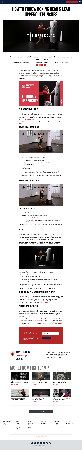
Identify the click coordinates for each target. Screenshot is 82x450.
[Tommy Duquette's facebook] (19, 359)
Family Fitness (30, 424)
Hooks (20, 123)
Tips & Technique (18, 428)
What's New (56, 423)
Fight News (43, 421)
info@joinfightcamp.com (71, 423)
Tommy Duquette (64, 62)
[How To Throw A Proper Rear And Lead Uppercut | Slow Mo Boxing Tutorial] (41, 93)
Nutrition (29, 427)
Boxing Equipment (7, 421)
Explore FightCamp (71, 1)
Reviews (4, 423)
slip (33, 164)
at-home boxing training (41, 318)
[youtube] (41, 443)
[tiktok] (47, 443)
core (36, 220)
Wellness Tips (30, 423)
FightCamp (21, 296)
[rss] (50, 443)
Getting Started (56, 424)
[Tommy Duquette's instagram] (22, 359)
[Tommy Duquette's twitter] (17, 359)
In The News (43, 424)
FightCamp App (37, 320)
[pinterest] (44, 443)
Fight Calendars (43, 423)
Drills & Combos (18, 427)
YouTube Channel (58, 318)
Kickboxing (17, 423)
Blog (22, 320)
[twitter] (32, 443)
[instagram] (38, 443)
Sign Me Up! (46, 338)
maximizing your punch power (34, 75)
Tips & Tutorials (5, 424)
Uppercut (23, 113)
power (46, 302)
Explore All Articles (41, 436)
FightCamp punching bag (29, 119)
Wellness (30, 421)
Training (17, 421)
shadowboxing (51, 310)
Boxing (17, 424)
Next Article (41, 411)
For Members (56, 421)
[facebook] (35, 443)
